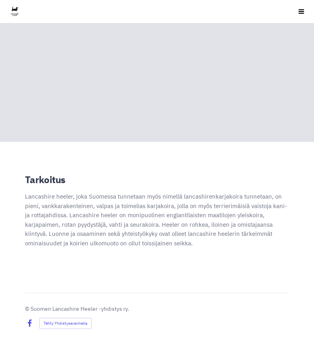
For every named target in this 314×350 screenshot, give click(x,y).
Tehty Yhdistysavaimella (65, 323)
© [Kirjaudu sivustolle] (28, 308)
